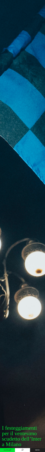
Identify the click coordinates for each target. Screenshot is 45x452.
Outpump (7, 450)
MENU (37, 450)
